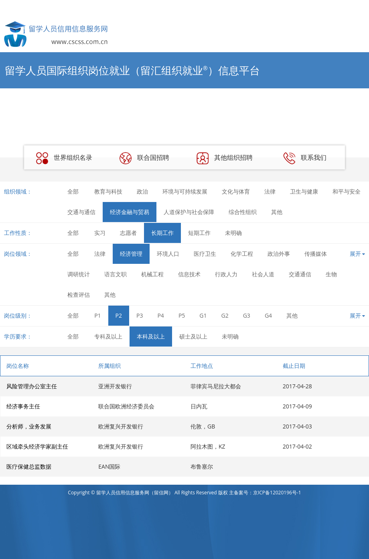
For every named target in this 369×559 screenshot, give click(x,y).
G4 (268, 315)
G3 (246, 315)
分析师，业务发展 (28, 426)
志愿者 (128, 233)
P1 (97, 315)
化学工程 (242, 253)
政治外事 (279, 253)
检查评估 (78, 294)
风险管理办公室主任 (31, 386)
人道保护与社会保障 (189, 212)
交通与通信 (81, 212)
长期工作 (162, 233)
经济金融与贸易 (129, 212)
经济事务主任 (23, 406)
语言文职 (115, 274)
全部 (73, 191)
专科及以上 (108, 336)
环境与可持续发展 (184, 191)
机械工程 (152, 274)
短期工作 (199, 233)
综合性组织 (243, 212)
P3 (139, 315)
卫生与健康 (304, 191)
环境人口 (168, 253)
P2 (119, 315)
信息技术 (189, 274)
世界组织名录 (64, 158)
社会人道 (263, 274)
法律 (270, 191)
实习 (99, 233)
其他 (276, 212)
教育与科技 (108, 191)
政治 (142, 191)
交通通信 (300, 274)
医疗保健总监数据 (28, 466)
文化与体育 (236, 191)
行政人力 (226, 274)
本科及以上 (151, 336)
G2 (225, 315)
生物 (331, 274)
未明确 (233, 233)
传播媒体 (315, 253)
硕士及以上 (193, 336)
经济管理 (131, 253)
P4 (160, 315)
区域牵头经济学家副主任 (37, 446)
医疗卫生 (205, 253)
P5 (181, 315)
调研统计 (78, 274)
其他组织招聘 (225, 158)
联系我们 (304, 158)
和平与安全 (347, 191)
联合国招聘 (144, 158)
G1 (203, 315)
